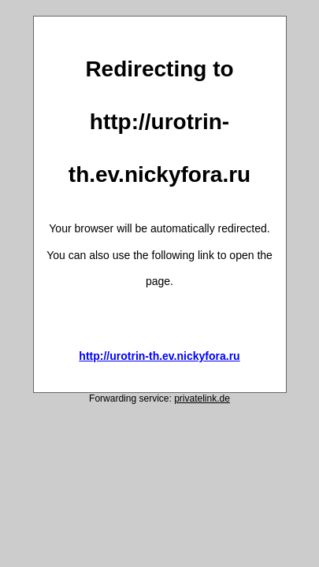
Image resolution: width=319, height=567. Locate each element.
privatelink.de (202, 398)
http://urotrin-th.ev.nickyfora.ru (159, 356)
